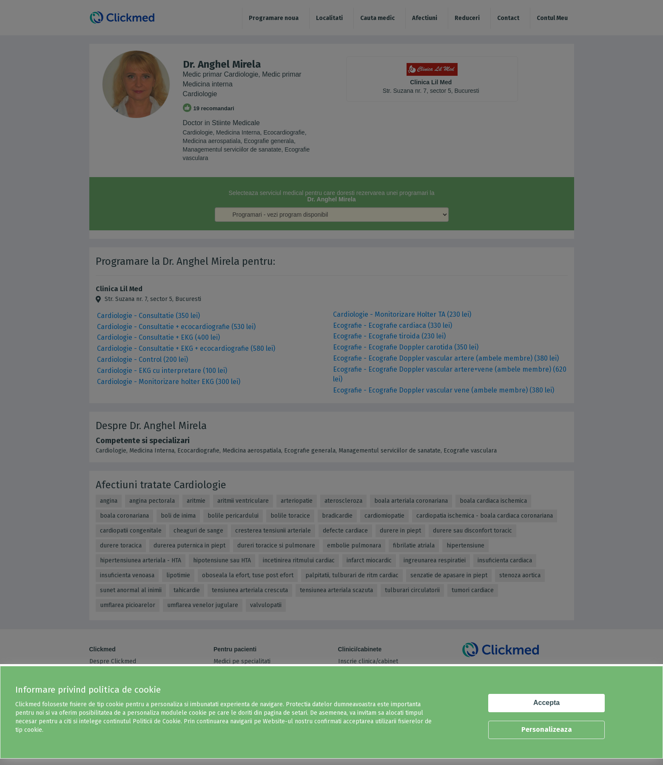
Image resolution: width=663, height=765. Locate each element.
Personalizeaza (546, 729)
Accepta (546, 702)
